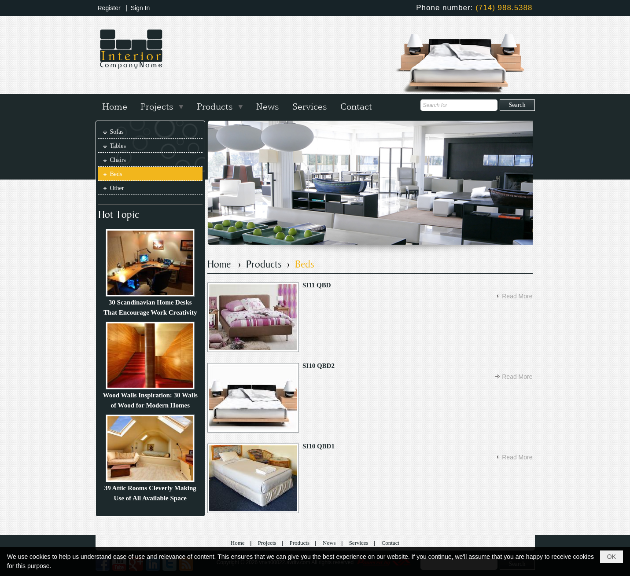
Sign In (140, 7)
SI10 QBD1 (318, 446)
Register (109, 7)
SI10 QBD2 (318, 365)
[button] (162, 105)
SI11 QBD (316, 285)
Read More (517, 296)
